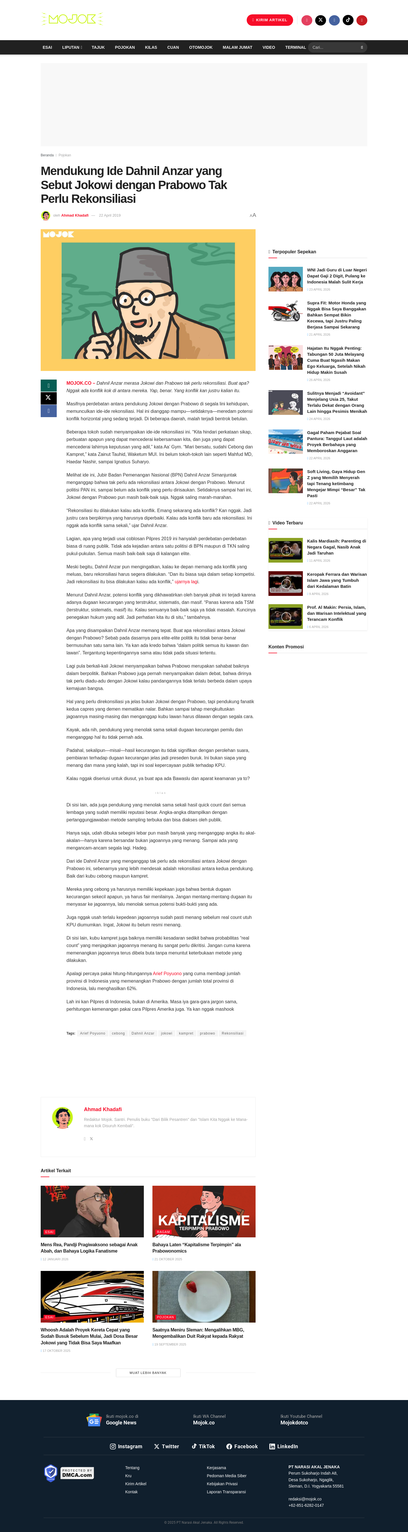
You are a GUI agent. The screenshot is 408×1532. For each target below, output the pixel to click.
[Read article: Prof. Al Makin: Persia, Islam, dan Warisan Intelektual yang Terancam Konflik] (285, 616)
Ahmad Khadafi (75, 215)
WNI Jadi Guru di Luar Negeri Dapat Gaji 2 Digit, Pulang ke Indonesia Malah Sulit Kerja (337, 275)
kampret (186, 1033)
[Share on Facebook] (49, 414)
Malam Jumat (237, 47)
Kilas (151, 47)
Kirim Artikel (135, 1484)
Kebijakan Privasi (222, 1484)
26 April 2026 (318, 380)
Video (269, 47)
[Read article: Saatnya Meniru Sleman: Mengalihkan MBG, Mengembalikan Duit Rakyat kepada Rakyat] (204, 1297)
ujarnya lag (186, 581)
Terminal (295, 47)
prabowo (207, 1033)
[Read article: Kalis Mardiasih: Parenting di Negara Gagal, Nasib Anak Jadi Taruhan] (285, 550)
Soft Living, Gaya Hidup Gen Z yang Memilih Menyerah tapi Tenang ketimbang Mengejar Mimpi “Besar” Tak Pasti (336, 483)
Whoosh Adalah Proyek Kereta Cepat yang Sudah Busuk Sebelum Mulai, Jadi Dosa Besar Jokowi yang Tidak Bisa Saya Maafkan (89, 1336)
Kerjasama (216, 1467)
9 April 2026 (318, 594)
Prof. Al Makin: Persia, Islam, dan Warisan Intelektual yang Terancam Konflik (336, 613)
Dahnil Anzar (143, 1033)
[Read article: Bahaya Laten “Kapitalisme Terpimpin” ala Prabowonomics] (204, 1211)
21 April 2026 (318, 334)
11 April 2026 (318, 560)
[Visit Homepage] (72, 20)
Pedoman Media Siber (227, 1475)
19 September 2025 (169, 1344)
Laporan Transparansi (226, 1492)
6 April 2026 (318, 627)
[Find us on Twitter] (320, 20)
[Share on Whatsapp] (49, 386)
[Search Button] (362, 47)
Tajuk (98, 47)
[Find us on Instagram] (306, 20)
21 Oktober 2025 (167, 1259)
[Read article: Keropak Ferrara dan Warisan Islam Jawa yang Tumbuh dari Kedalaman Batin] (285, 583)
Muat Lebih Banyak (148, 1372)
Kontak (131, 1492)
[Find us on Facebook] (334, 20)
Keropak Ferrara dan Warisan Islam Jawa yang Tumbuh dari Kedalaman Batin (337, 580)
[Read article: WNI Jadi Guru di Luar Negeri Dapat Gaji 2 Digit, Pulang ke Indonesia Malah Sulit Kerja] (285, 279)
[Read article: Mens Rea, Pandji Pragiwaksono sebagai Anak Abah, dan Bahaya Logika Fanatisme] (92, 1211)
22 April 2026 (318, 458)
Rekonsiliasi (233, 1033)
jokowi (166, 1033)
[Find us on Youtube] (361, 20)
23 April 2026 (318, 289)
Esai (47, 47)
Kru (128, 1475)
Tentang (132, 1467)
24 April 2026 (318, 419)
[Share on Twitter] (49, 400)
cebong (118, 1033)
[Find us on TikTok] (348, 20)
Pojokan (125, 47)
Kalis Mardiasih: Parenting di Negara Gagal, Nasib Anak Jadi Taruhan (336, 546)
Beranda (47, 155)
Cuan (173, 47)
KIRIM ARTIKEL (269, 20)
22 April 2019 (110, 215)
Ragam (163, 1232)
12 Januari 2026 (54, 1259)
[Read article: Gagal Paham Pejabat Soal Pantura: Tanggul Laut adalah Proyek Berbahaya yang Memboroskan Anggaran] (285, 441)
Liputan (70, 47)
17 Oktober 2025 (55, 1350)
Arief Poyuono (167, 973)
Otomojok (200, 47)
